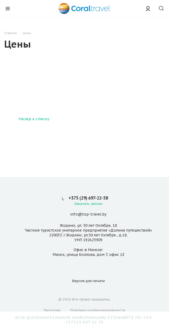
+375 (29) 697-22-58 (88, 198)
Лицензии (52, 310)
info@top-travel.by (88, 214)
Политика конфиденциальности (97, 310)
